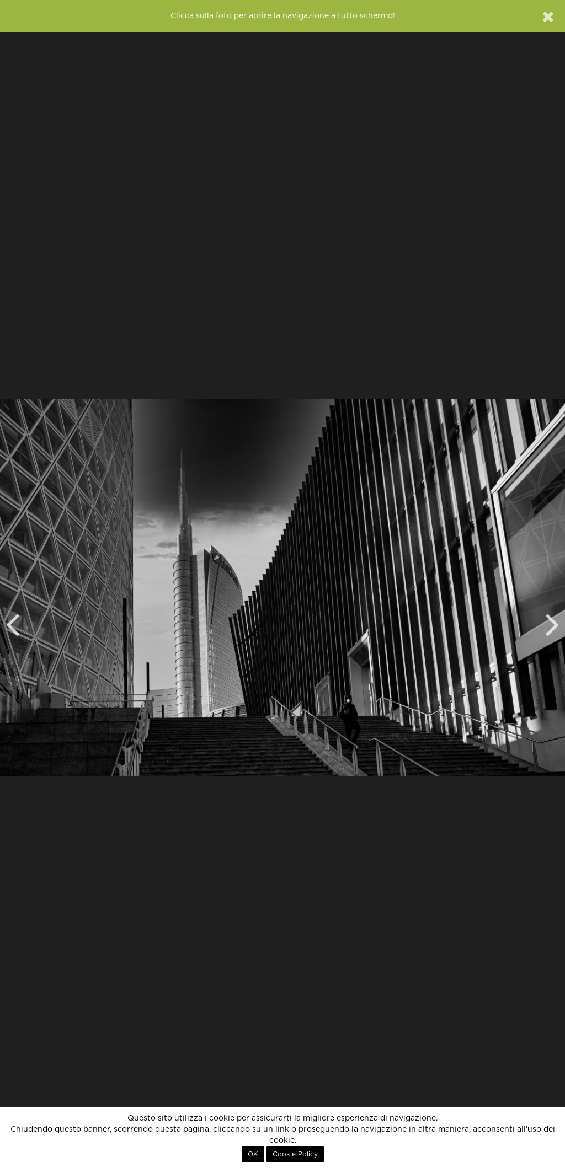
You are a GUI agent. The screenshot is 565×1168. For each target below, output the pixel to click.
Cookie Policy (295, 1154)
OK (253, 1154)
